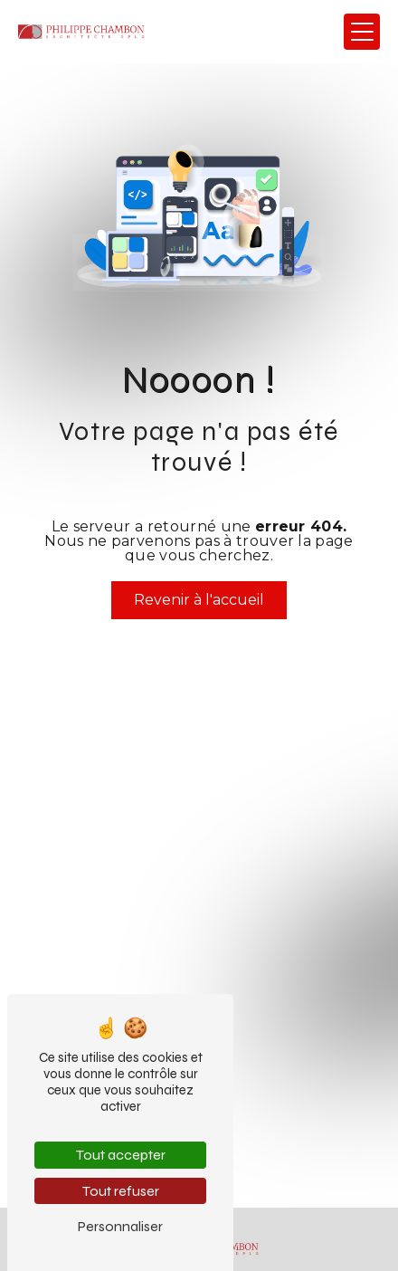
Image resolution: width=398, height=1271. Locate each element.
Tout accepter (121, 1154)
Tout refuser (120, 1190)
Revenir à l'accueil (199, 599)
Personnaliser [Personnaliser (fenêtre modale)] (120, 1226)
